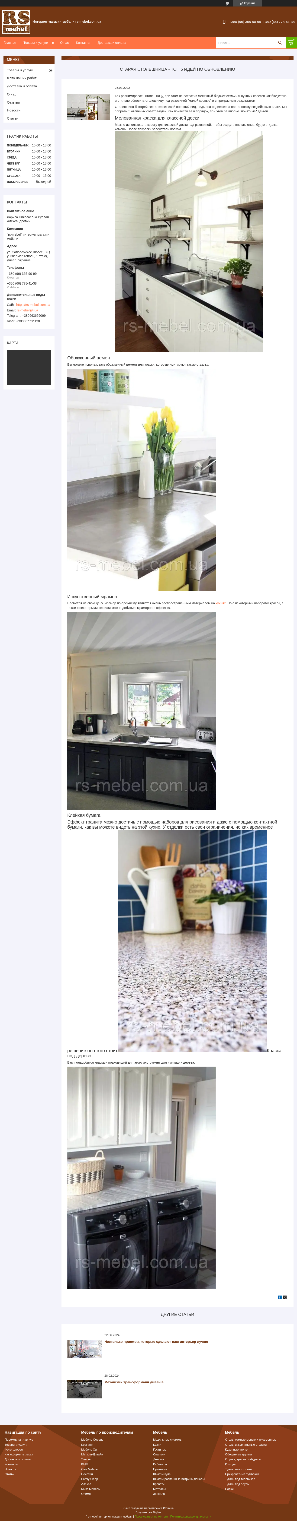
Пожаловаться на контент (151, 1516)
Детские (158, 1459)
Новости (13, 110)
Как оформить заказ (19, 1454)
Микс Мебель (90, 1489)
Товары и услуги (35, 42)
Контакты (83, 42)
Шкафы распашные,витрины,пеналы (179, 1479)
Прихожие (160, 1469)
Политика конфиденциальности (190, 1516)
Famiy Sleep (89, 1479)
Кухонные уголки (237, 1449)
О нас (64, 42)
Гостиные (159, 1449)
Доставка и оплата (112, 42)
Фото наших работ (22, 78)
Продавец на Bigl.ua (148, 1512)
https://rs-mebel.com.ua (33, 305)
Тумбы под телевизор (240, 1479)
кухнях (221, 603)
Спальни (159, 1454)
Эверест (87, 1459)
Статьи (12, 118)
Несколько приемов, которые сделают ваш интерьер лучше (156, 1342)
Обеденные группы (238, 1454)
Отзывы (13, 102)
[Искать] (280, 42)
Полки (229, 1489)
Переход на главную (19, 1439)
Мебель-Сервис (92, 1439)
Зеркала (159, 1494)
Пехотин (87, 1474)
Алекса (86, 1484)
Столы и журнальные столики (246, 1444)
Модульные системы (167, 1439)
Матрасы (159, 1489)
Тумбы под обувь (237, 1484)
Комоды (230, 1464)
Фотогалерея (14, 1449)
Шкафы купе (162, 1474)
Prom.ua (168, 1508)
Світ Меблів (89, 1469)
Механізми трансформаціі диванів (134, 1382)
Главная (10, 42)
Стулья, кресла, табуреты (243, 1459)
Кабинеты (160, 1464)
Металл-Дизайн (92, 1454)
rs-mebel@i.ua (27, 310)
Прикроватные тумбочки (242, 1474)
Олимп (86, 1494)
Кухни (157, 1444)
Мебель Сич (89, 1449)
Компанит (88, 1444)
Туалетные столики (238, 1469)
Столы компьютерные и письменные (250, 1439)
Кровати (159, 1484)
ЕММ (84, 1464)
